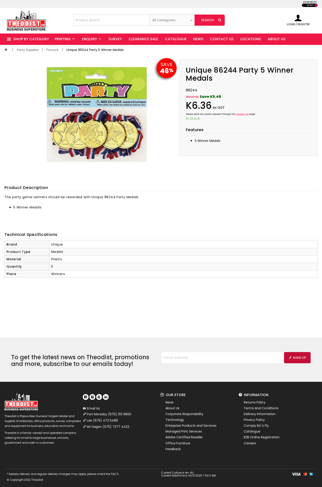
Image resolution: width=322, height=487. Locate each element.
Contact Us (242, 114)
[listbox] (172, 20)
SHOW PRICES (310, 2)
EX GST (310, 5)
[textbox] (111, 20)
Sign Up (299, 357)
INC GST (316, 5)
